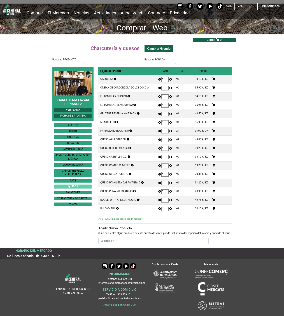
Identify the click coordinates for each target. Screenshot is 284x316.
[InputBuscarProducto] (103, 61)
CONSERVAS (73, 137)
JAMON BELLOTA (73, 149)
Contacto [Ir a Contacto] (156, 12)
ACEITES (73, 125)
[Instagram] (180, 6)
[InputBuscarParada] (196, 61)
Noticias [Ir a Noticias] (81, 12)
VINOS (73, 204)
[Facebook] (190, 6)
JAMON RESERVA (73, 164)
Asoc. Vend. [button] (132, 12)
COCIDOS (72, 131)
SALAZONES (73, 192)
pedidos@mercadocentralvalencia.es (119, 298)
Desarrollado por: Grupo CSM (119, 304)
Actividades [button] (105, 12)
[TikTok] (220, 6)
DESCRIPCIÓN (112, 71)
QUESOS (73, 186)
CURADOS (73, 143)
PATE (73, 180)
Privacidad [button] (180, 12)
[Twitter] (200, 6)
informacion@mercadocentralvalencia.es (121, 283)
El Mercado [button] (58, 12)
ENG (251, 6)
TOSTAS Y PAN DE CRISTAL (73, 198)
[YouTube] (210, 6)
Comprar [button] (35, 12)
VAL (240, 6)
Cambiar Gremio (159, 48)
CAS (229, 6)
